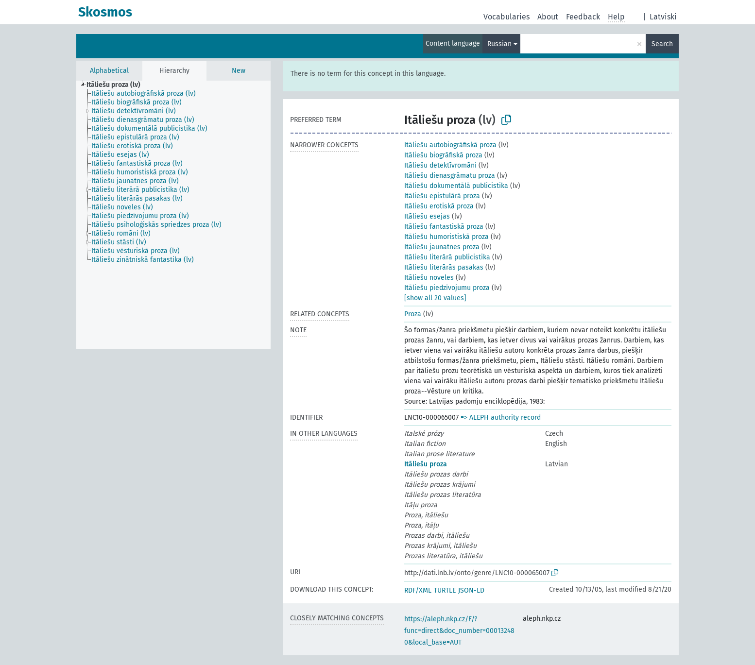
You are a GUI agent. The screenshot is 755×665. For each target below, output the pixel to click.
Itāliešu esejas (427, 216)
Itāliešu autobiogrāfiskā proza (450, 145)
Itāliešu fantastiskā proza (443, 226)
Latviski (663, 16)
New (238, 71)
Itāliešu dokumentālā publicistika (456, 186)
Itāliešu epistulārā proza (442, 196)
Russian (499, 44)
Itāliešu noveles (429, 277)
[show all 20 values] (435, 298)
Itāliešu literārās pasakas (443, 267)
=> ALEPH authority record (501, 417)
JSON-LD (471, 590)
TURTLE (445, 590)
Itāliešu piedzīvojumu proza (447, 288)
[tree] (173, 215)
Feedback (583, 16)
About (547, 16)
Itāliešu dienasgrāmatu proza (449, 175)
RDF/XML (417, 590)
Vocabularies (506, 16)
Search (662, 44)
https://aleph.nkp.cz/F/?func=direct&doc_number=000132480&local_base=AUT (459, 631)
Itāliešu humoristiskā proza (446, 237)
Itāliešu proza (425, 464)
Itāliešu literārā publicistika (447, 257)
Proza (412, 314)
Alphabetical (109, 71)
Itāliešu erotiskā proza (439, 206)
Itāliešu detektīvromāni (440, 165)
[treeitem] (117, 85)
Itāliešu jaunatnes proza (442, 247)
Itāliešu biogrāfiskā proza (443, 155)
